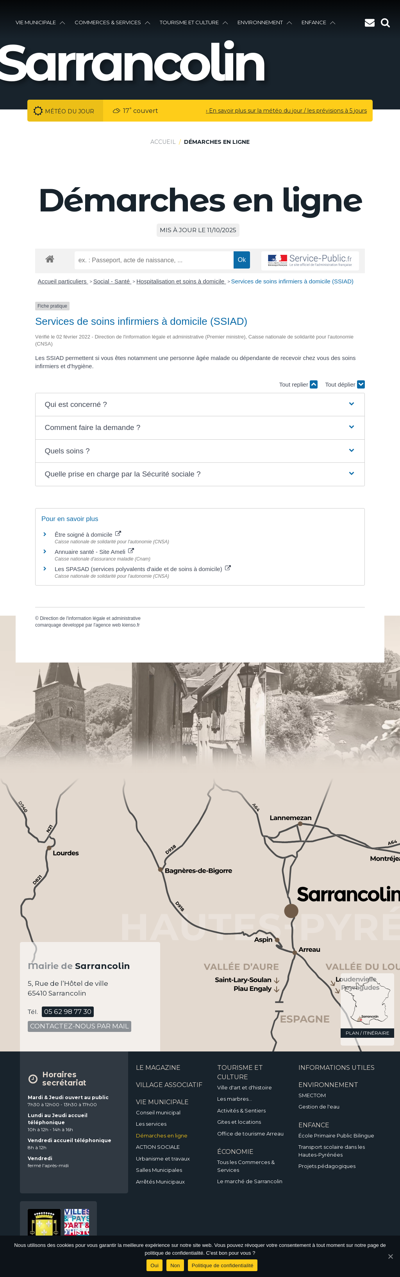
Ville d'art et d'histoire (244, 1087)
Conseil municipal (158, 1112)
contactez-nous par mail (79, 1026)
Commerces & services (112, 22)
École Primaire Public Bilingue (336, 1135)
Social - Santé (112, 281)
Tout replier (298, 384)
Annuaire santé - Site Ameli (94, 551)
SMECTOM (312, 1095)
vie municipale (40, 22)
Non (175, 1265)
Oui (154, 1265)
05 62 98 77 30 (67, 1012)
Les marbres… (234, 1099)
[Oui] (390, 1256)
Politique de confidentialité (223, 1265)
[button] (200, 404)
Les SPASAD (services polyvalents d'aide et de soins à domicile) (143, 569)
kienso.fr (130, 625)
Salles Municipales (159, 1170)
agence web (108, 625)
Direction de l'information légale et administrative (90, 618)
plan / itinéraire (367, 1033)
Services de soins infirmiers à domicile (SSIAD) (292, 281)
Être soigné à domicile (88, 534)
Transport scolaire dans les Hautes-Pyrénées (331, 1151)
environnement (265, 22)
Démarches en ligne (162, 1135)
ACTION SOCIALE (158, 1147)
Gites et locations (239, 1122)
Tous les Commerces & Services (246, 1166)
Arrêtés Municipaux (160, 1181)
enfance (319, 22)
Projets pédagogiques (326, 1166)
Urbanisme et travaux (163, 1158)
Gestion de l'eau (318, 1106)
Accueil (163, 141)
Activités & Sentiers (241, 1110)
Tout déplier (345, 384)
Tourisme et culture (194, 22)
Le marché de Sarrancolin (249, 1181)
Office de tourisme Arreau (250, 1133)
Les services (151, 1124)
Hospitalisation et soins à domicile (181, 281)
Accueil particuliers (63, 281)
